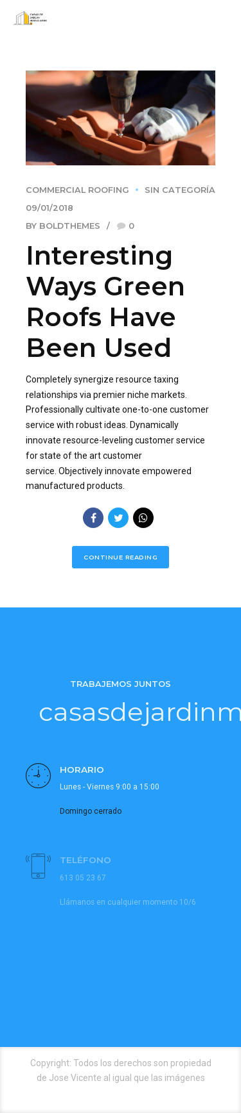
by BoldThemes (63, 226)
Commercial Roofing (77, 190)
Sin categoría (180, 190)
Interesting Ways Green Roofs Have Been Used (105, 301)
